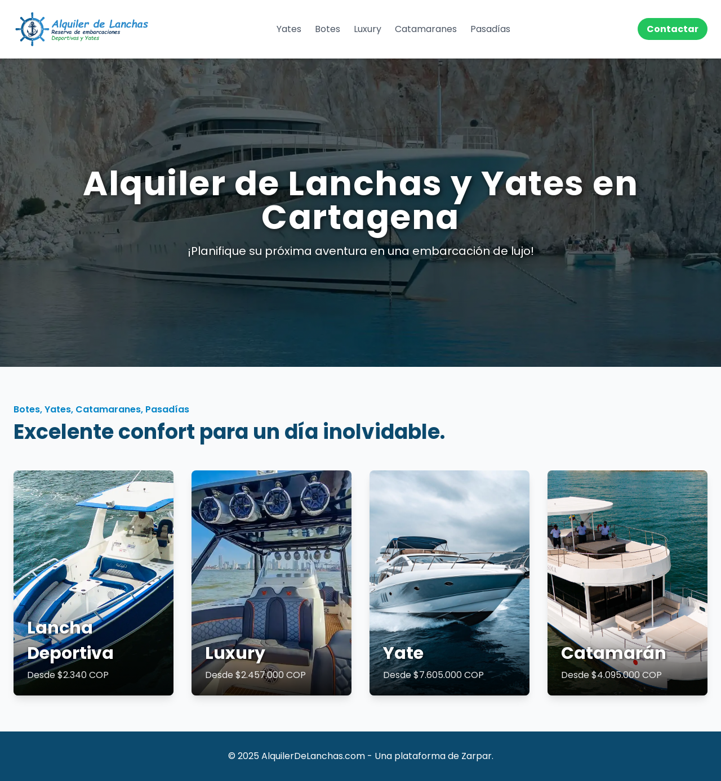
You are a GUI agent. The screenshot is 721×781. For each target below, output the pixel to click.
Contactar (672, 29)
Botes (327, 29)
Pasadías (490, 29)
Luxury (367, 29)
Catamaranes (426, 29)
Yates (289, 29)
